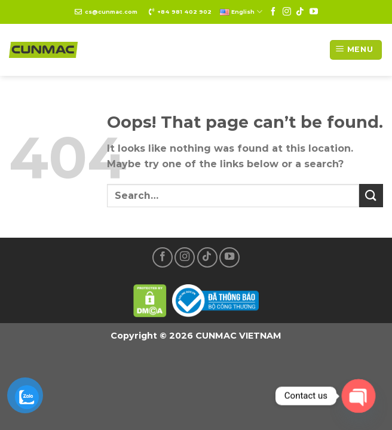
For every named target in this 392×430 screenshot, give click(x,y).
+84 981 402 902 (184, 11)
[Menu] (356, 50)
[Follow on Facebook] (273, 12)
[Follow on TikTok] (300, 12)
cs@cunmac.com (111, 11)
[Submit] (371, 195)
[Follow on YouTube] (314, 12)
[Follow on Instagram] (287, 12)
